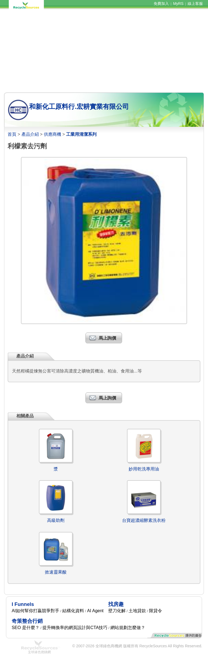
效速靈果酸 (56, 572)
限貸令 (155, 610)
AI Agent (95, 610)
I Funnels (23, 604)
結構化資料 (73, 610)
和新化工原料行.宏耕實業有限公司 (79, 106)
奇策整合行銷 (27, 621)
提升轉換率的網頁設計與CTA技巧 (74, 627)
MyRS (178, 3)
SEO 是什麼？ (25, 627)
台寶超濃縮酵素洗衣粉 (144, 520)
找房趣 (116, 604)
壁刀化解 (117, 610)
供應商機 (52, 134)
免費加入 (161, 3)
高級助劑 (55, 520)
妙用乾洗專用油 (144, 469)
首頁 (12, 134)
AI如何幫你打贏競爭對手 (35, 610)
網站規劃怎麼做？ (127, 627)
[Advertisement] (103, 51)
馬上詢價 (107, 338)
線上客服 (195, 3)
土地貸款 (137, 610)
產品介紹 (30, 134)
